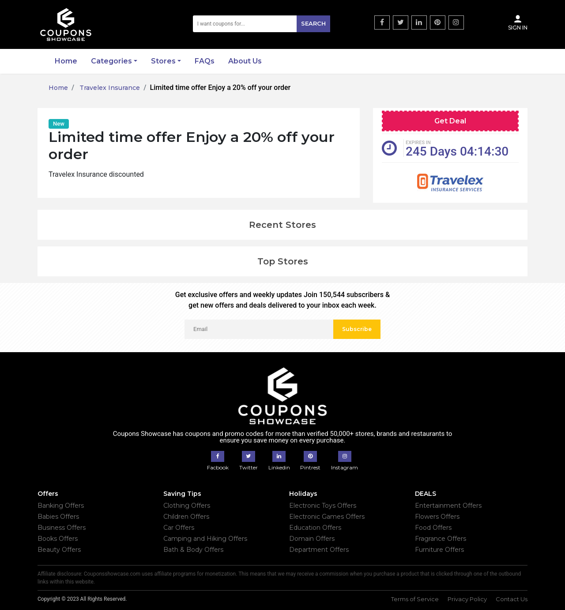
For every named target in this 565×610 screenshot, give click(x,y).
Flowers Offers (437, 517)
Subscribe (357, 329)
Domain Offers (312, 539)
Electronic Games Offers (327, 517)
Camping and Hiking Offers (205, 539)
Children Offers (186, 517)
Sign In (517, 22)
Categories (111, 61)
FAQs (205, 61)
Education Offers (315, 528)
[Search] (262, 23)
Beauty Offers (59, 550)
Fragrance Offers (440, 539)
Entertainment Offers (448, 506)
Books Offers (58, 539)
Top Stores (282, 261)
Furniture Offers (439, 550)
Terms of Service (415, 599)
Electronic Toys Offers (322, 506)
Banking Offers (61, 506)
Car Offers (178, 528)
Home (66, 61)
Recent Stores (282, 224)
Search (313, 23)
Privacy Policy (467, 599)
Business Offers (62, 528)
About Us (245, 61)
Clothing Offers (186, 506)
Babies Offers (58, 517)
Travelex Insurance (109, 88)
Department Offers (319, 550)
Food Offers (433, 528)
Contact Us (511, 599)
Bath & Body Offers (193, 550)
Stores (163, 61)
